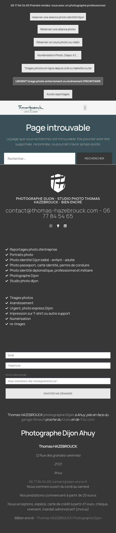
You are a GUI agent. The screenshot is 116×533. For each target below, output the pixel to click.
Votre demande (15, 375)
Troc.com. (87, 419)
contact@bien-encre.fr (69, 481)
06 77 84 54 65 (40, 481)
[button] (85, 108)
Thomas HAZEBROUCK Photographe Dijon (69, 518)
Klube (66, 419)
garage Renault (33, 419)
